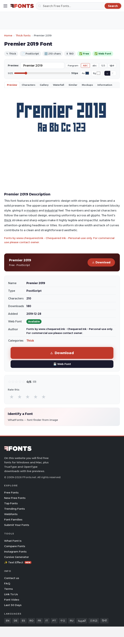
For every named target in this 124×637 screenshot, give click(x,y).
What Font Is (13, 540)
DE (15, 620)
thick (7, 220)
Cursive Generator (16, 557)
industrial (51, 210)
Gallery (44, 84)
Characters (28, 84)
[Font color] (87, 73)
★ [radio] (11, 397)
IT (47, 620)
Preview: (13, 65)
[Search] (79, 6)
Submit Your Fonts (16, 525)
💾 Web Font (62, 364)
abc (94, 65)
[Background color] (98, 73)
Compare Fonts (14, 546)
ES (23, 620)
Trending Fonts (14, 508)
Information (104, 84)
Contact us (11, 578)
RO (31, 620)
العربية (82, 620)
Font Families (13, 519)
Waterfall (58, 84)
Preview (12, 84)
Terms (8, 588)
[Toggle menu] (5, 6)
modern (32, 210)
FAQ (7, 583)
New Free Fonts (15, 498)
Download (101, 262)
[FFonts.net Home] (22, 6)
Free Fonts (11, 492)
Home (8, 35)
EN (7, 620)
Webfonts (11, 514)
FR (39, 620)
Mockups (87, 84)
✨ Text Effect (17, 562)
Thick (30, 340)
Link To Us (11, 594)
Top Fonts (11, 503)
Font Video (11, 599)
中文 (62, 620)
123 (103, 65)
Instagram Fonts (15, 551)
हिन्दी (104, 620)
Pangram (73, 65)
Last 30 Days (13, 605)
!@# (112, 65)
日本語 (93, 620)
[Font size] (42, 73)
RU (71, 620)
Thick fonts (23, 35)
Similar (73, 84)
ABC (85, 65)
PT (54, 620)
